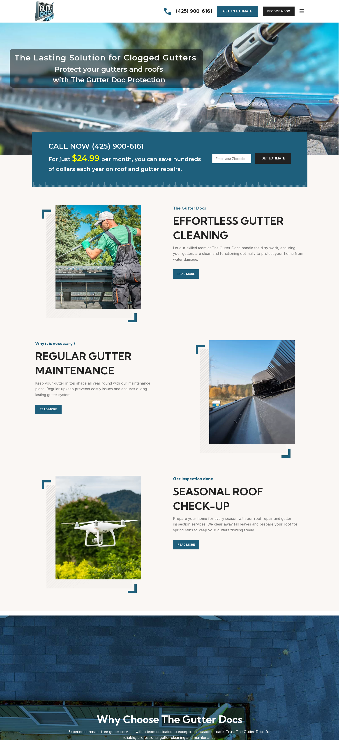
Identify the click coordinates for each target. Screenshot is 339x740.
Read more (186, 274)
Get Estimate (273, 158)
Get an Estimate (237, 11)
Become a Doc (278, 11)
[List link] (128, 146)
